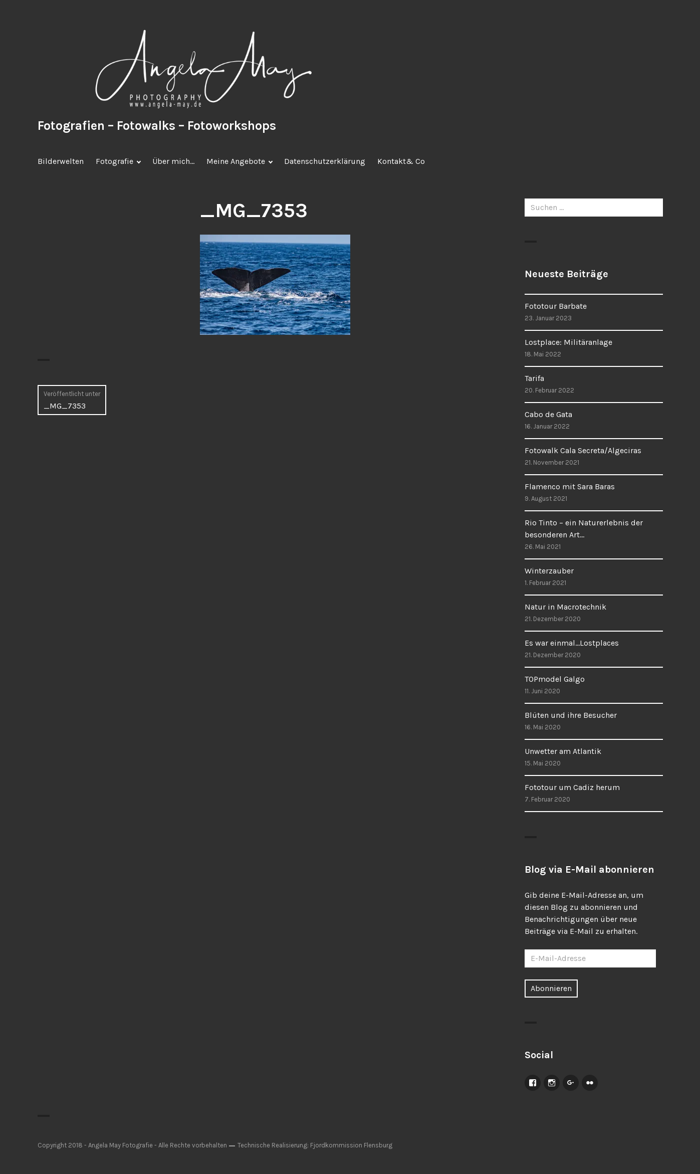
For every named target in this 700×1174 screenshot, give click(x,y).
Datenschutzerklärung (324, 161)
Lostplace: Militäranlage (568, 342)
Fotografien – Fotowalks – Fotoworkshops (157, 125)
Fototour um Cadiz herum (572, 787)
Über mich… (173, 161)
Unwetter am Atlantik (563, 751)
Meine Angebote (235, 161)
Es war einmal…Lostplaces (572, 643)
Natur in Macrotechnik (565, 607)
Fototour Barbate (556, 306)
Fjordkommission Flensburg (351, 1145)
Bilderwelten (61, 161)
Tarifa (534, 378)
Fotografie (114, 161)
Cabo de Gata (548, 414)
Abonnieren (551, 988)
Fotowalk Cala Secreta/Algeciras (583, 450)
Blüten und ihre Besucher (571, 715)
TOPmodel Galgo (555, 679)
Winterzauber (549, 570)
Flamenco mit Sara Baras (570, 486)
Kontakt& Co (401, 161)
